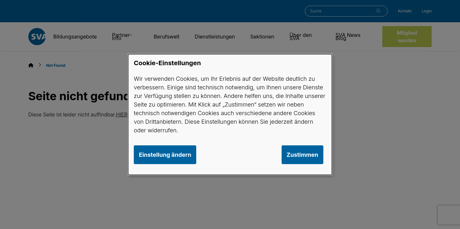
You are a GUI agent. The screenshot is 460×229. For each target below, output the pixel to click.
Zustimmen (303, 154)
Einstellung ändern (165, 154)
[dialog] (230, 114)
